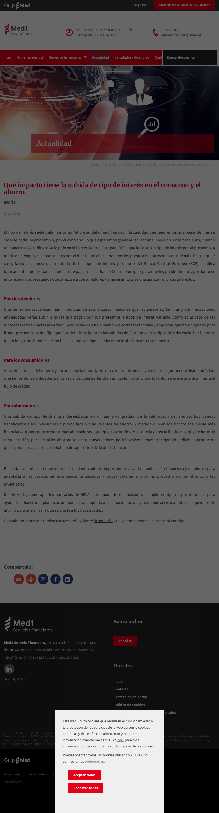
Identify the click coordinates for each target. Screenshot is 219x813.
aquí (120, 740)
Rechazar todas (85, 788)
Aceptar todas (84, 775)
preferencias (94, 761)
